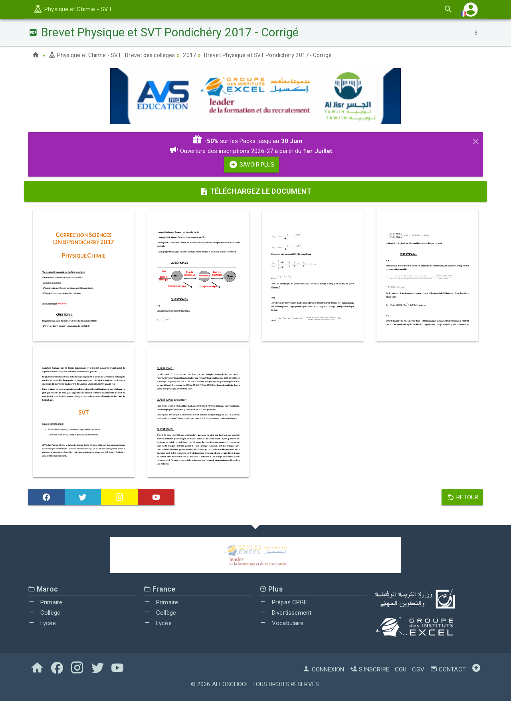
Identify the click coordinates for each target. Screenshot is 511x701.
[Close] (475, 140)
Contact (448, 669)
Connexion (323, 669)
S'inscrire (369, 669)
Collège (44, 612)
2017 (189, 55)
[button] (470, 9)
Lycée (42, 623)
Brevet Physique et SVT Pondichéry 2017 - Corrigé (268, 55)
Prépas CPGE (283, 602)
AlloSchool (231, 684)
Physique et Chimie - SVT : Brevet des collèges (111, 55)
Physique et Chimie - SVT (72, 9)
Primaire (45, 602)
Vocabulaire (281, 623)
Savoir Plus (251, 164)
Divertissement (285, 612)
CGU (400, 669)
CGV (418, 669)
